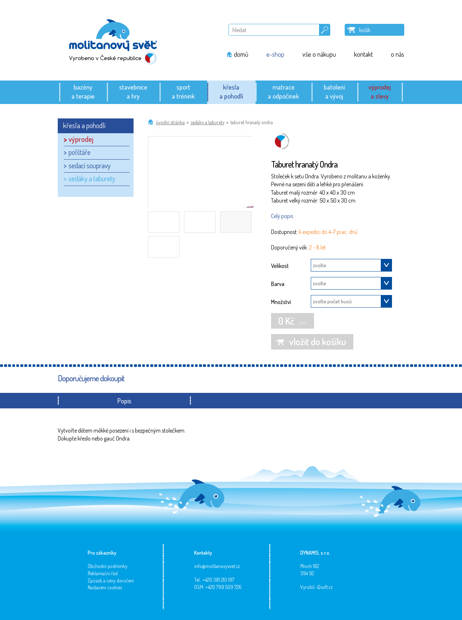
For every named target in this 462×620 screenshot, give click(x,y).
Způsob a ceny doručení (111, 580)
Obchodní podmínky (107, 566)
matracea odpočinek (283, 91)
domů (241, 54)
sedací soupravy (89, 165)
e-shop (275, 54)
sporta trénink (183, 91)
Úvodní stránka (170, 122)
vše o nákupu (319, 54)
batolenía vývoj (334, 91)
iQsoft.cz (325, 587)
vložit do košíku (317, 341)
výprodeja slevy (380, 91)
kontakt (363, 54)
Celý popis (282, 216)
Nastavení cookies (105, 587)
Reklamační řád (103, 573)
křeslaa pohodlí (231, 91)
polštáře (80, 152)
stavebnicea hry (133, 91)
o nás (397, 54)
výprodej (81, 139)
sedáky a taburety (208, 122)
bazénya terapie (83, 91)
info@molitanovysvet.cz (217, 566)
